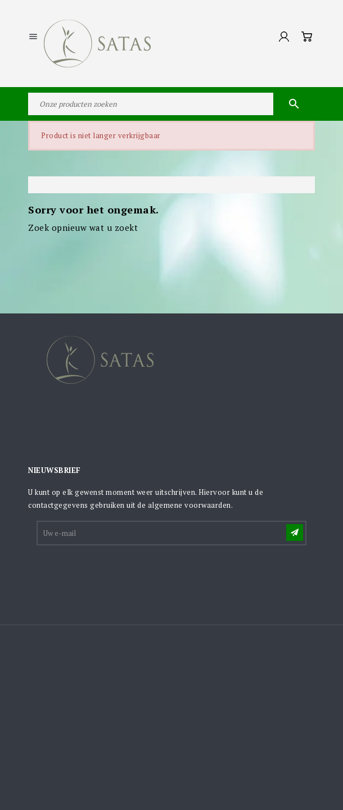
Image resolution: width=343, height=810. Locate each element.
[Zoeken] (171, 104)
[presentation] (123, 575)
